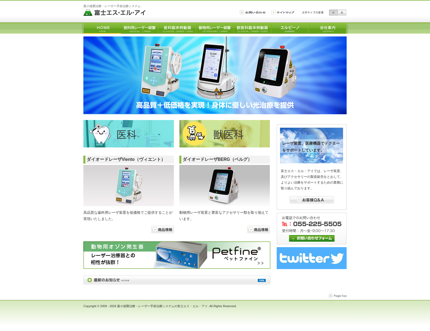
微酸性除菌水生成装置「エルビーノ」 (290, 28)
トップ (102, 28)
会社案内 (327, 28)
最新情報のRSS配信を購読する (262, 280)
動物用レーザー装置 (215, 28)
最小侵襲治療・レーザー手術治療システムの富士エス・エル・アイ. (163, 306)
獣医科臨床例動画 (252, 28)
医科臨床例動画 (177, 28)
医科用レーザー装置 (140, 28)
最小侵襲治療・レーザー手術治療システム (112, 6)
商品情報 (162, 229)
